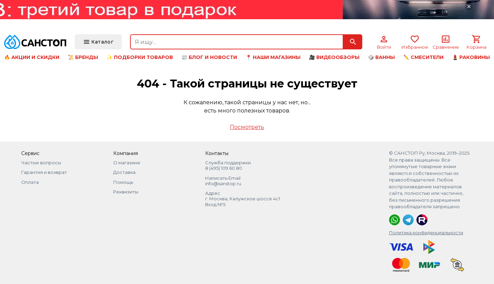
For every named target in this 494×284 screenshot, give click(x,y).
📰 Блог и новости (209, 57)
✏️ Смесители (423, 57)
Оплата (30, 182)
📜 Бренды (83, 57)
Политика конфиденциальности (426, 232)
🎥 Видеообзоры (334, 57)
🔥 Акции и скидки (31, 57)
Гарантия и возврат (44, 172)
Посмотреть (247, 127)
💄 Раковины (471, 57)
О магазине (126, 162)
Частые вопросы (41, 162)
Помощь (123, 182)
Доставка (124, 172)
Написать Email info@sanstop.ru (223, 180)
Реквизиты (125, 191)
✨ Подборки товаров (140, 57)
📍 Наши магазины (273, 57)
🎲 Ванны (381, 57)
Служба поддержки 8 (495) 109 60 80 (228, 165)
